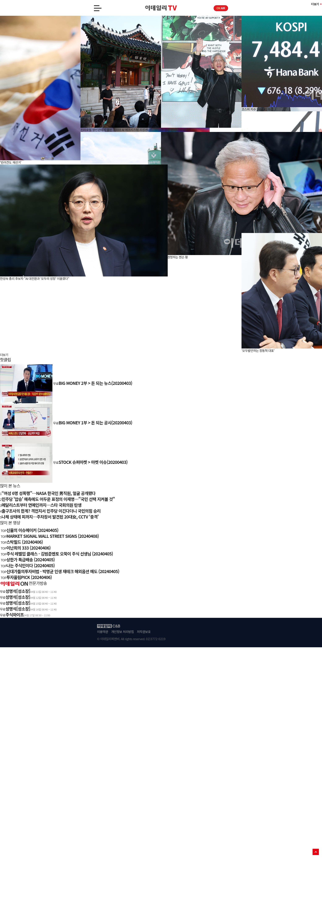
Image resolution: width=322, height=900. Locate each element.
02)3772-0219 (156, 639)
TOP (316, 852)
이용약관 (102, 631)
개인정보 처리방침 (122, 631)
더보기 (315, 4)
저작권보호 (144, 631)
